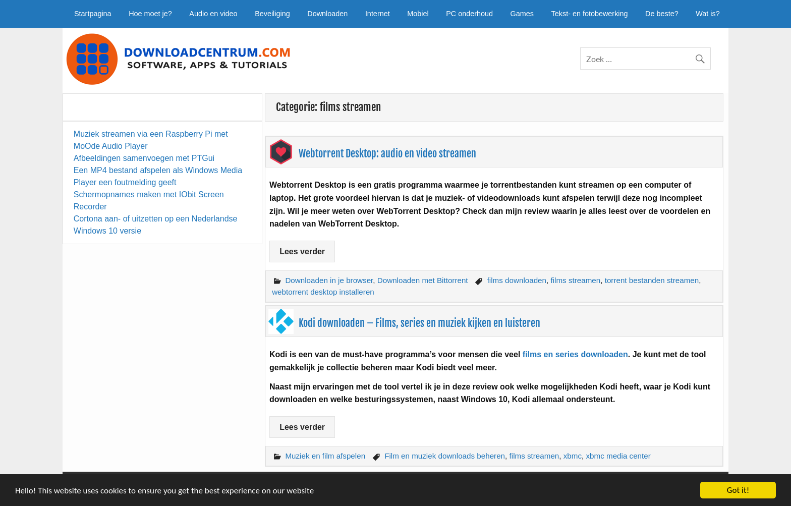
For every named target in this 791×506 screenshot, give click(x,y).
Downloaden (327, 14)
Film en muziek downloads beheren (444, 456)
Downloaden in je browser (329, 280)
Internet (377, 14)
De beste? (662, 14)
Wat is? (707, 14)
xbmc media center (618, 456)
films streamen (575, 280)
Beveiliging (272, 14)
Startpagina (92, 14)
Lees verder (302, 251)
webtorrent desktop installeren (323, 292)
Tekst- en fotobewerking (589, 14)
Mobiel (417, 14)
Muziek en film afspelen (325, 456)
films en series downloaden (575, 354)
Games (522, 14)
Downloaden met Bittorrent (422, 280)
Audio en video (213, 14)
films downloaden (516, 280)
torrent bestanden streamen (652, 280)
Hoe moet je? (150, 14)
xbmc (572, 456)
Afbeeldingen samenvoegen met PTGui (144, 158)
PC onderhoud (469, 14)
